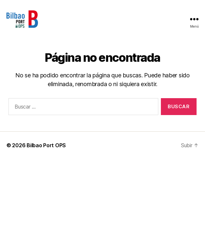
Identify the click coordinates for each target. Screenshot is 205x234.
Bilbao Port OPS (46, 145)
